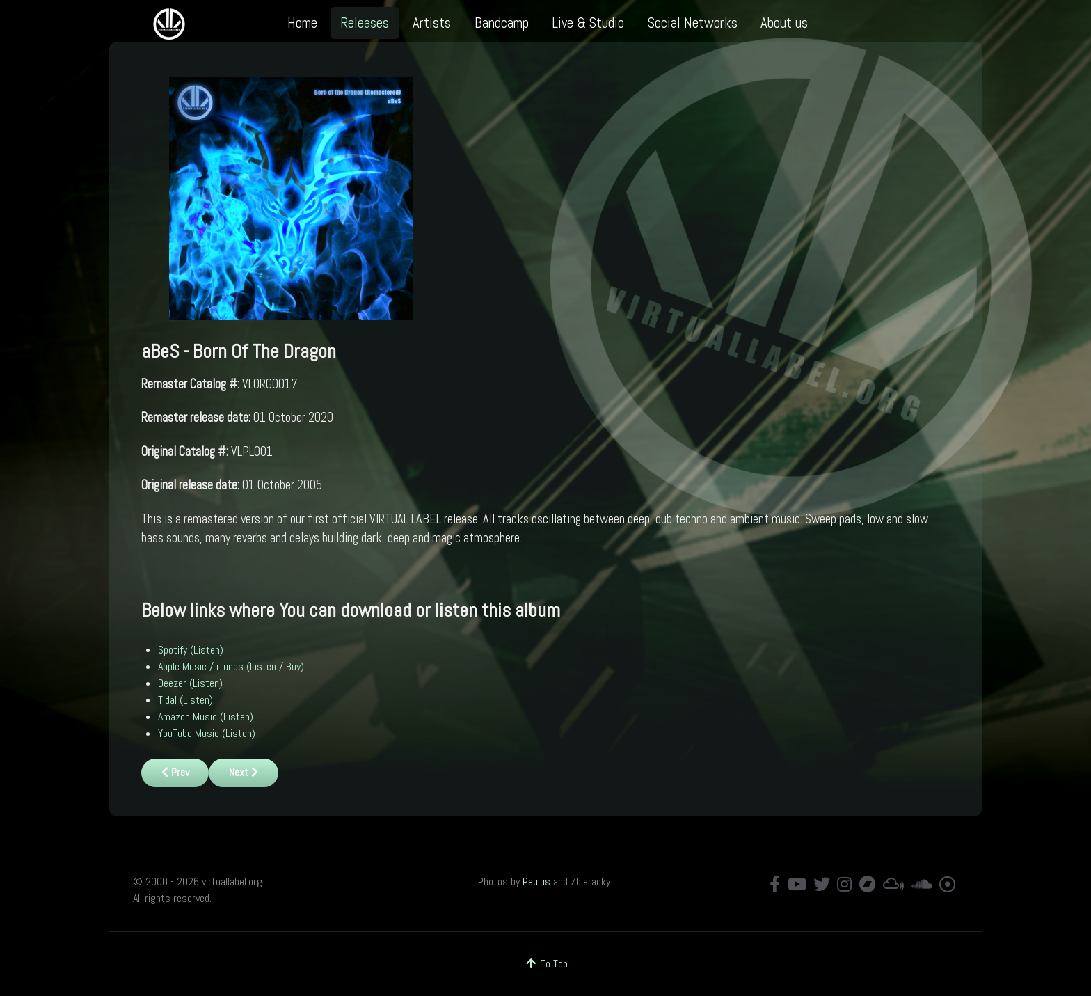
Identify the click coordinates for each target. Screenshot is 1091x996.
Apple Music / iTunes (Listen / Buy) (231, 666)
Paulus (536, 881)
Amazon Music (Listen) (205, 716)
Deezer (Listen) (190, 683)
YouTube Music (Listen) (206, 733)
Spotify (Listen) (190, 649)
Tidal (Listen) (185, 700)
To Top (546, 963)
